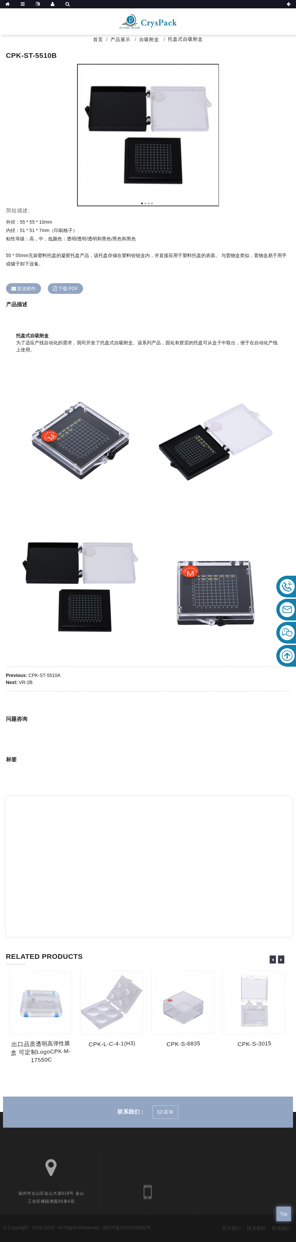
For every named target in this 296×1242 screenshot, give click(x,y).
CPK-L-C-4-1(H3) (112, 1044)
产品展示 (120, 39)
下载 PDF (68, 288)
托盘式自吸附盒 (185, 39)
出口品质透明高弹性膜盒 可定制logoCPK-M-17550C (41, 1052)
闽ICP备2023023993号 (127, 1227)
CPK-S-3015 (255, 1044)
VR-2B (25, 682)
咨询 (168, 1112)
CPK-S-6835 (184, 1044)
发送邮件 (26, 288)
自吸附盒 (149, 39)
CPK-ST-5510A (44, 675)
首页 (98, 39)
